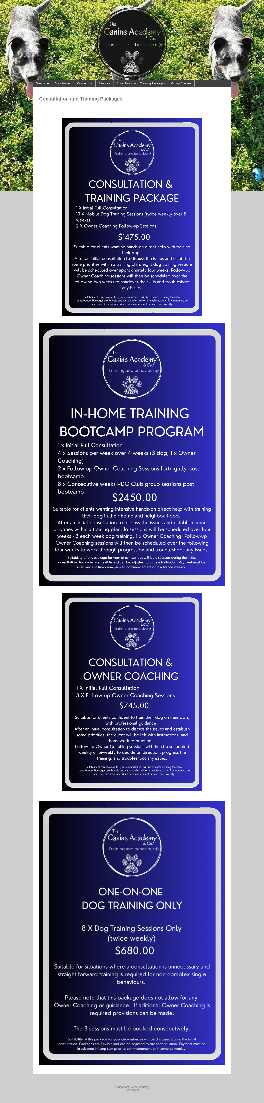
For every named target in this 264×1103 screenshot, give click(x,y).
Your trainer (63, 83)
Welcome (42, 83)
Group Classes (181, 83)
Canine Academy (139, 1087)
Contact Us (84, 83)
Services (104, 83)
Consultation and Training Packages (141, 83)
